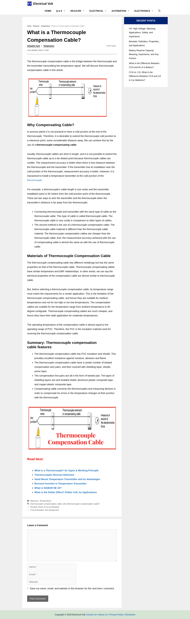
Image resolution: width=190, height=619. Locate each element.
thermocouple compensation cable (46, 504)
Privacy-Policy (116, 614)
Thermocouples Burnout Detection (54, 474)
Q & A (62, 11)
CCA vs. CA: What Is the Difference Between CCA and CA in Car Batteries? (145, 76)
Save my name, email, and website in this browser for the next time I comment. (72, 588)
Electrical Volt (43, 3)
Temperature (45, 26)
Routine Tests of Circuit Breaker (44, 507)
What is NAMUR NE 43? (48, 488)
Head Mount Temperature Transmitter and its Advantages (67, 479)
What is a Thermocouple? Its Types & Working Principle (66, 470)
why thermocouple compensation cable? (81, 504)
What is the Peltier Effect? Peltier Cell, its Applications (65, 492)
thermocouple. (35, 180)
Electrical (99, 11)
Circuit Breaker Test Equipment (44, 510)
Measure (78, 11)
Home (48, 11)
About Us (103, 614)
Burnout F (40, 483)
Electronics (145, 11)
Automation (122, 11)
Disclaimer (130, 614)
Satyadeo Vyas (33, 46)
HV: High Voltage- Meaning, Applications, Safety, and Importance (142, 32)
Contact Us (91, 614)
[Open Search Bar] (159, 11)
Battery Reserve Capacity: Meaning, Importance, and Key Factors (144, 54)
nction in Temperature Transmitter (67, 483)
